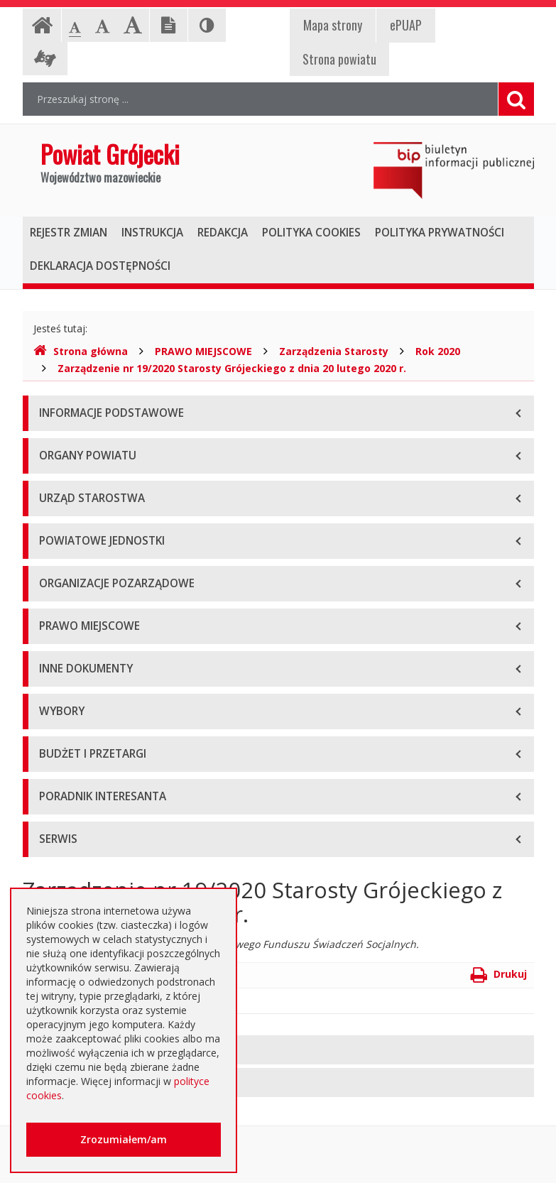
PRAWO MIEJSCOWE (203, 351)
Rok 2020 (437, 351)
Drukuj (499, 974)
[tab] (278, 1049)
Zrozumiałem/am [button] (123, 1139)
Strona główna (80, 351)
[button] (278, 1049)
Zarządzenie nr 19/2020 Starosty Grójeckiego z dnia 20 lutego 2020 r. (232, 368)
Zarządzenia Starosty (333, 351)
